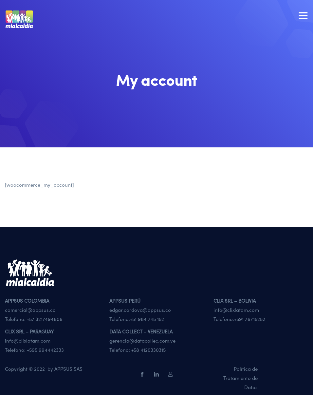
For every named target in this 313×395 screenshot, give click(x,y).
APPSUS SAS (68, 368)
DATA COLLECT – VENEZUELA (141, 331)
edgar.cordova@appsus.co (140, 309)
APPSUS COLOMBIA (27, 300)
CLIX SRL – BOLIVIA (234, 300)
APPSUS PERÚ (124, 300)
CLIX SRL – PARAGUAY (29, 331)
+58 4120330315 (148, 349)
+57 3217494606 (45, 319)
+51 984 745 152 (147, 319)
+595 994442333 (45, 349)
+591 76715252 (249, 319)
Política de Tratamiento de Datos (240, 378)
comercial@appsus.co (30, 309)
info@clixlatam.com (236, 309)
